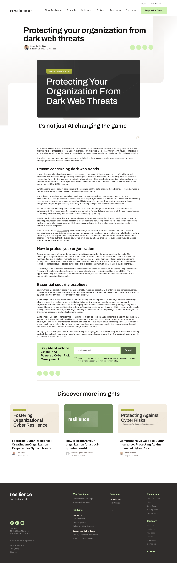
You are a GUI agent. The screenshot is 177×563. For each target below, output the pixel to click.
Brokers (100, 10)
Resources (115, 10)
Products (71, 10)
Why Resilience (53, 10)
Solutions (86, 10)
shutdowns (62, 231)
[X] (132, 47)
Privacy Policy (112, 361)
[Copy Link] (150, 47)
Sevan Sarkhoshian (38, 46)
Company (131, 10)
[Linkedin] (138, 47)
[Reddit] (144, 47)
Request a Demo (154, 10)
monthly (64, 184)
